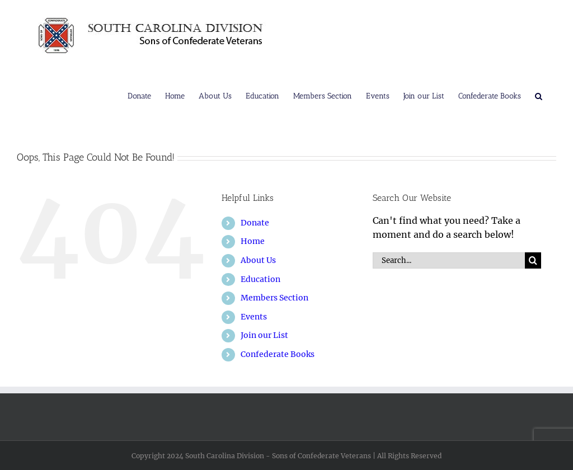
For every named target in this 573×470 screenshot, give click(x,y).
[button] (538, 95)
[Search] (533, 260)
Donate (255, 223)
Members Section (274, 298)
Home (253, 241)
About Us (258, 260)
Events (254, 317)
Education (260, 279)
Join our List (264, 335)
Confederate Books (277, 354)
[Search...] (449, 260)
